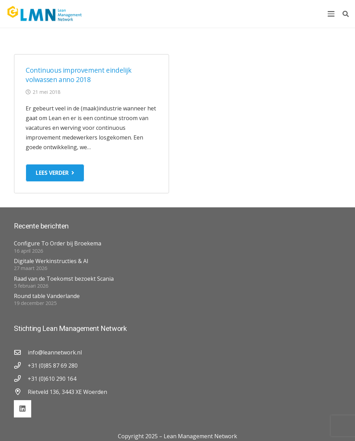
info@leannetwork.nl (55, 352)
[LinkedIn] (22, 408)
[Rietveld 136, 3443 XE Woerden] (21, 391)
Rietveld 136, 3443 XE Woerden (67, 392)
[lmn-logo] (45, 13)
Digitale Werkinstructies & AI (51, 261)
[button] (331, 13)
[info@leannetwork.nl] (21, 352)
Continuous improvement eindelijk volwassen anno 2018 (79, 74)
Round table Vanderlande (47, 296)
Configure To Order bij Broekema (57, 243)
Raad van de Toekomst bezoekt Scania (64, 278)
